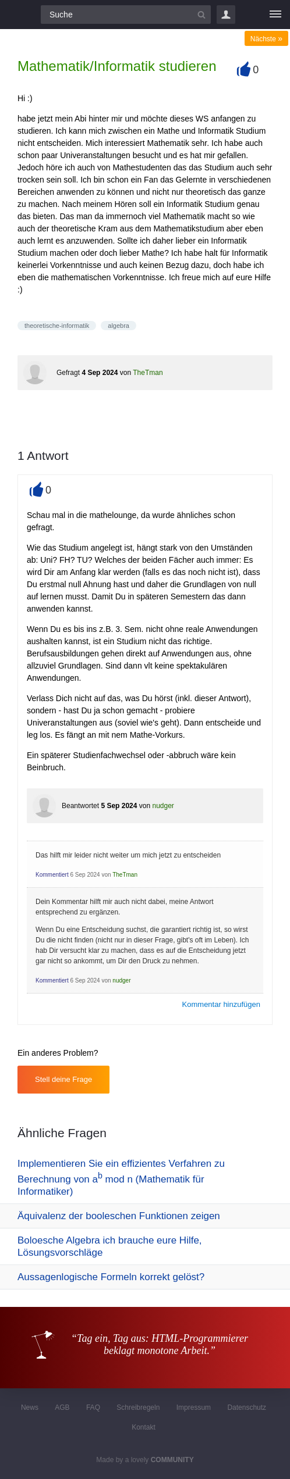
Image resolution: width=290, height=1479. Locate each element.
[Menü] (275, 14)
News (29, 1407)
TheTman (147, 373)
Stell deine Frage (63, 1079)
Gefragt (68, 373)
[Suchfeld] (126, 14)
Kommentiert (52, 874)
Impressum (193, 1407)
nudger (163, 806)
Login (226, 14)
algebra (118, 325)
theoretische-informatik (56, 325)
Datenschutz (246, 1407)
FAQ (93, 1407)
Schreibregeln (138, 1407)
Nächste (266, 39)
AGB (62, 1407)
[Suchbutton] (201, 14)
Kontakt (143, 1427)
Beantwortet (80, 806)
